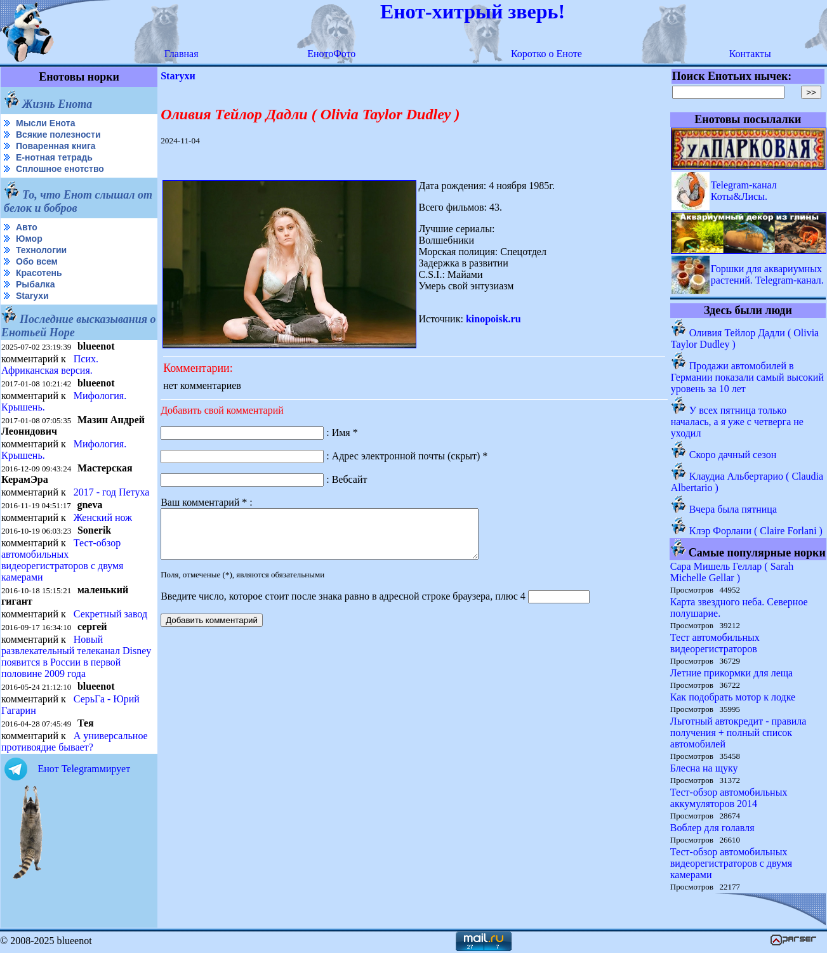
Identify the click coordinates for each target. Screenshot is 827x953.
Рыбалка (35, 284)
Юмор (29, 238)
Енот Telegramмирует (84, 768)
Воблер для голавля (712, 827)
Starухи (32, 296)
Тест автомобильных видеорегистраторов (715, 643)
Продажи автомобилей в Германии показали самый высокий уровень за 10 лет (747, 377)
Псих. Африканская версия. (49, 364)
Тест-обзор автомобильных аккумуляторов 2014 (729, 798)
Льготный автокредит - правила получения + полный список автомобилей (738, 732)
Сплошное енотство (60, 169)
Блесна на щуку (704, 768)
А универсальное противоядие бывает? (74, 741)
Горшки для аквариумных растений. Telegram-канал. (767, 274)
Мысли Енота (45, 123)
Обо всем (37, 261)
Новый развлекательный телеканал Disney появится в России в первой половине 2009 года (76, 656)
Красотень (39, 273)
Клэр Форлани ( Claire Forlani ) (756, 530)
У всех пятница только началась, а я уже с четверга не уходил (737, 421)
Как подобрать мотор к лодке (732, 697)
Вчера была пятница (733, 509)
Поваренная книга (56, 146)
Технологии (41, 250)
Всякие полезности (58, 134)
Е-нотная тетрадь (54, 157)
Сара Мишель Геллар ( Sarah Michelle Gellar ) (731, 572)
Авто (26, 227)
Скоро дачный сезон (733, 454)
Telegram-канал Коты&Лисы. (744, 191)
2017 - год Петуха (112, 492)
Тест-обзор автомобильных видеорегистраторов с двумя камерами (62, 559)
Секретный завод (110, 613)
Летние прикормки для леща (731, 672)
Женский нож (103, 517)
